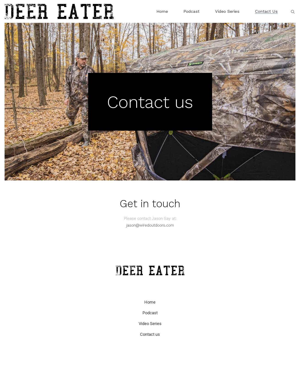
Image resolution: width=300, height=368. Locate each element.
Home (150, 302)
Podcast (150, 312)
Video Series (150, 323)
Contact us (150, 334)
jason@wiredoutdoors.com (150, 225)
